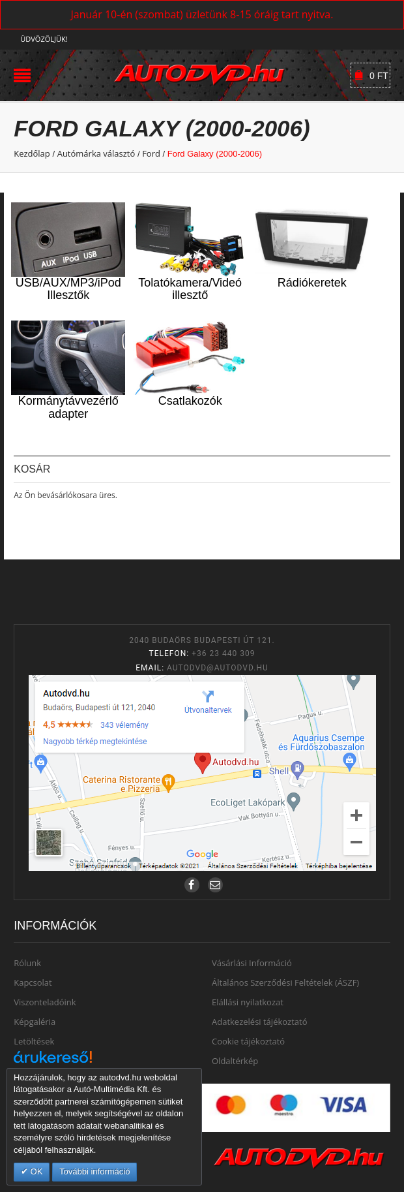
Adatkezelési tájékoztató (260, 1021)
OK (35, 1171)
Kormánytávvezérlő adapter (68, 407)
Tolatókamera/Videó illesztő (190, 289)
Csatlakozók (190, 400)
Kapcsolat (33, 982)
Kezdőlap (32, 153)
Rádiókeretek (312, 282)
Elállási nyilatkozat (247, 1002)
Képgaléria (34, 1021)
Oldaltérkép (235, 1061)
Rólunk (27, 963)
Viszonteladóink (45, 1002)
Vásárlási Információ (252, 963)
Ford (151, 153)
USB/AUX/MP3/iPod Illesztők (68, 289)
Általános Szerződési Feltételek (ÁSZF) (285, 982)
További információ (94, 1171)
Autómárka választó (96, 153)
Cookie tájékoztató (248, 1041)
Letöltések (34, 1041)
